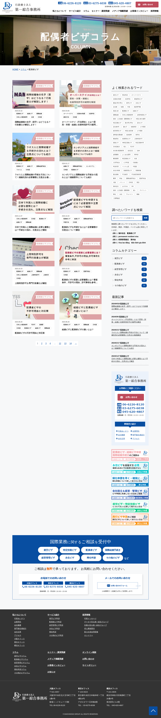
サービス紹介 (75, 11)
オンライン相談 (89, 652)
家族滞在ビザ (138, 99)
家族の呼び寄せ (118, 103)
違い (134, 190)
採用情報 (155, 11)
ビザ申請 (126, 162)
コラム (86, 11)
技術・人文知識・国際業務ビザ (122, 119)
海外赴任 (116, 186)
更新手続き (86, 271)
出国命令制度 (81, 113)
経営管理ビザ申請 (56, 625)
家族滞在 (116, 138)
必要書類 (116, 154)
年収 (128, 107)
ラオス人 (19, 169)
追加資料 (129, 134)
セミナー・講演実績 (100, 11)
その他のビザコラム (22, 673)
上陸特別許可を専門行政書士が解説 (31, 283)
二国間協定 (116, 198)
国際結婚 (39, 113)
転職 (122, 107)
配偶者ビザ (19, 113)
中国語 (135, 166)
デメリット (143, 190)
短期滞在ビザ (126, 138)
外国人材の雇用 (140, 119)
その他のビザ (131, 285)
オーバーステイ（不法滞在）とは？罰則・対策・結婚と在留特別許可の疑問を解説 (80, 123)
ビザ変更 (143, 126)
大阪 (114, 182)
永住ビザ (138, 103)
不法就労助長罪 (136, 174)
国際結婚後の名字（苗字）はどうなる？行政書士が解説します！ (33, 123)
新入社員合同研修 (91, 632)
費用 (114, 178)
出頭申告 (91, 113)
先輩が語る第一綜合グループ (95, 625)
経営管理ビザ (117, 130)
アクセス (136, 439)
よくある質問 (126, 154)
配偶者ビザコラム (21, 659)
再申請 (136, 154)
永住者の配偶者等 (118, 150)
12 (60, 343)
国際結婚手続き (41, 166)
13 (65, 343)
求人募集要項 (89, 628)
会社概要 (121, 435)
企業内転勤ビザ (142, 115)
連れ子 (125, 126)
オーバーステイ (68, 113)
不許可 (33, 324)
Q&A (138, 150)
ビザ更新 (139, 130)
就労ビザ (116, 95)
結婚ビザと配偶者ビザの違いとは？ (78, 329)
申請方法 (66, 222)
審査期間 (116, 158)
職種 (138, 194)
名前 (32, 117)
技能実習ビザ (128, 170)
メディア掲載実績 (120, 11)
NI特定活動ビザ (127, 142)
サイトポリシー (89, 665)
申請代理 (116, 166)
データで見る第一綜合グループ (96, 622)
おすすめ (125, 186)
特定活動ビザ (117, 123)
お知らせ (51, 672)
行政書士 (135, 162)
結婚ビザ (30, 113)
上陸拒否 (46, 275)
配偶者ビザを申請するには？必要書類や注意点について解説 (80, 228)
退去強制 (116, 174)
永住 (121, 194)
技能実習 (133, 126)
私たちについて (59, 11)
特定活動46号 (140, 142)
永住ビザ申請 (54, 628)
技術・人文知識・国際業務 (121, 190)
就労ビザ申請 (54, 618)
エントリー (88, 635)
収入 (125, 146)
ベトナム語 (125, 166)
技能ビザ (116, 142)
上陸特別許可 (35, 275)
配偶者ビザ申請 (55, 622)
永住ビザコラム (20, 666)
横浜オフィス (19, 645)
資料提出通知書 (118, 134)
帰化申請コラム (20, 669)
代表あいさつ (123, 431)
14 (70, 343)
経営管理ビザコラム (22, 663)
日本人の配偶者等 (21, 117)
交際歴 (41, 324)
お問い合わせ (88, 659)
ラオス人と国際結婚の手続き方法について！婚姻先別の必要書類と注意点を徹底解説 (33, 176)
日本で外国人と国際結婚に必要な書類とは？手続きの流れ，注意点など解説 (33, 228)
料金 (121, 178)
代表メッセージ (90, 618)
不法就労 (125, 174)
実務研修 (138, 170)
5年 (133, 186)
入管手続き (116, 162)
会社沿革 (121, 439)
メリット (122, 182)
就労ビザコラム (20, 656)
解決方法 (66, 117)
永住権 (115, 107)
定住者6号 (116, 126)
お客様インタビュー (139, 11)
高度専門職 (137, 107)
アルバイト (129, 194)
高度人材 (116, 111)
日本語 (40, 117)
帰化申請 (125, 95)
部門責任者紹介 (139, 435)
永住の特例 (116, 170)
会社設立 (130, 150)
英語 (138, 182)
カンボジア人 (90, 166)
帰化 (114, 194)
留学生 (138, 134)
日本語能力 (116, 146)
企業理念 (136, 431)
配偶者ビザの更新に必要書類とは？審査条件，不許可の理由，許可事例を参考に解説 (80, 281)
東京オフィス (19, 642)
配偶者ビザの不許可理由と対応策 (30, 333)
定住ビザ (139, 123)
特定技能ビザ (126, 158)
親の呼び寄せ (129, 123)
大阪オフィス (19, 639)
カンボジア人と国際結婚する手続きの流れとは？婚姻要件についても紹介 (80, 176)
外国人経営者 (129, 130)
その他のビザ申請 (56, 635)
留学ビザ (129, 103)
